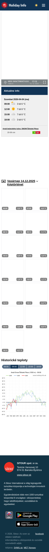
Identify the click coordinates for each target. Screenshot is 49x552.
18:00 (38, 367)
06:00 (6, 367)
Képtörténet (15, 184)
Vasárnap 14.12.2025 (22, 181)
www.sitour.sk (24, 475)
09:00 (14, 367)
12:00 (22, 367)
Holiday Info (11, 3)
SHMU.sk (18, 548)
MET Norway (30, 548)
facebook (39, 534)
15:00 (30, 367)
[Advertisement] (24, 156)
